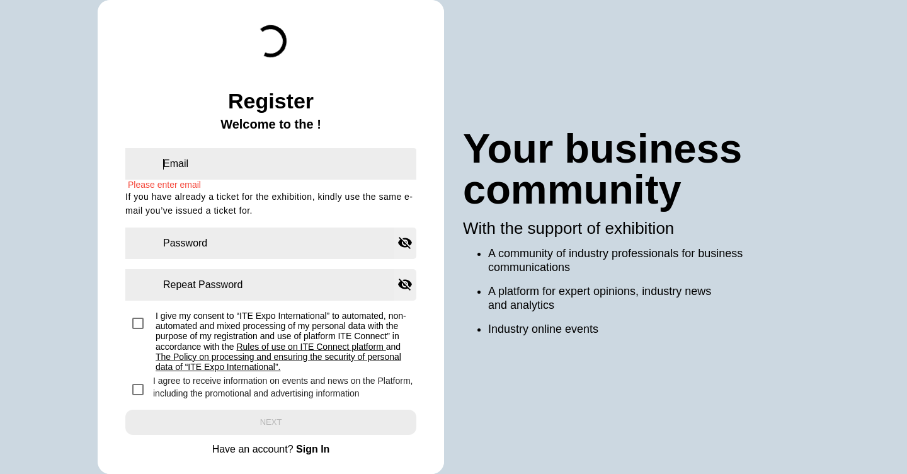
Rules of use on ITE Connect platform (310, 347)
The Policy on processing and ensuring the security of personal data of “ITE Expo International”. (278, 362)
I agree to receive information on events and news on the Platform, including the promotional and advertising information (283, 387)
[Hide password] (405, 243)
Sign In (312, 449)
